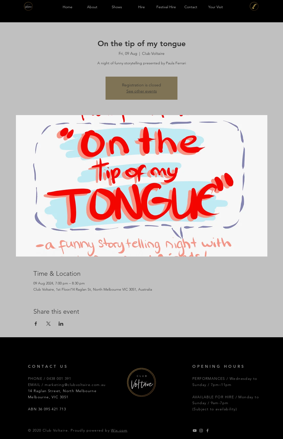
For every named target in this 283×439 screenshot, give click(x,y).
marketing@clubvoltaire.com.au (75, 384)
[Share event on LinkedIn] (61, 324)
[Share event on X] (48, 324)
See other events (141, 91)
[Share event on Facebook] (35, 324)
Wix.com (119, 430)
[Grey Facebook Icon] (207, 430)
